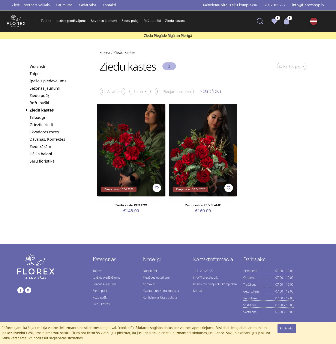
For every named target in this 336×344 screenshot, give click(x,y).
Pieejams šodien (174, 91)
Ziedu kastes (175, 21)
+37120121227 (274, 5)
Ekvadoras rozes (44, 131)
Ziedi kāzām (40, 146)
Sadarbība (87, 5)
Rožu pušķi (152, 21)
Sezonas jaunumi (104, 21)
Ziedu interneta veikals (31, 5)
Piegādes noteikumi (156, 277)
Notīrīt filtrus (211, 91)
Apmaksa (149, 284)
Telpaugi (37, 117)
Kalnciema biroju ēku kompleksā (230, 5)
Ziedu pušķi (130, 21)
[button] (315, 21)
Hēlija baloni (41, 153)
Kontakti (109, 5)
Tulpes (46, 21)
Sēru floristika (42, 161)
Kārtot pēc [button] (290, 66)
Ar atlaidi (112, 91)
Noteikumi (150, 271)
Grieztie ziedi (41, 124)
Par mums (64, 5)
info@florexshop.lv (308, 5)
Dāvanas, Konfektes (47, 139)
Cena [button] (138, 91)
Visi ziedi (37, 66)
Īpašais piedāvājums (71, 21)
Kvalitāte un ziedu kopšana (161, 291)
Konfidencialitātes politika (160, 297)
